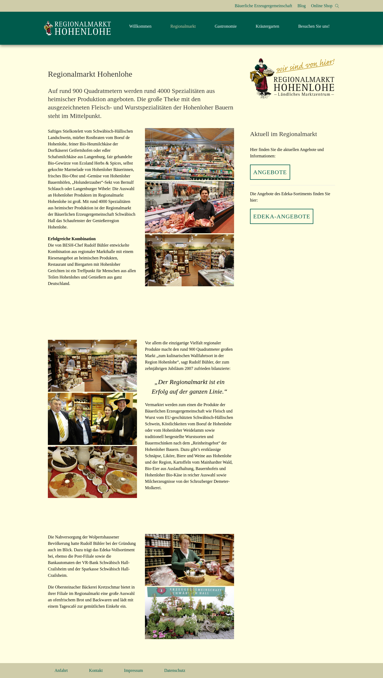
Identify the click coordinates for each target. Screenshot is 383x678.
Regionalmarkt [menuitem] (183, 26)
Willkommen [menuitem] (140, 26)
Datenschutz (174, 670)
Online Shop (321, 5)
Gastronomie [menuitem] (226, 26)
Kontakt (96, 670)
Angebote (270, 172)
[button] (337, 6)
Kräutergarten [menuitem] (267, 26)
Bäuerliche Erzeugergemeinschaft (263, 5)
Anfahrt (61, 670)
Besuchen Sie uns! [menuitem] (314, 26)
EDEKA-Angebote (281, 216)
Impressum (133, 670)
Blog (301, 5)
